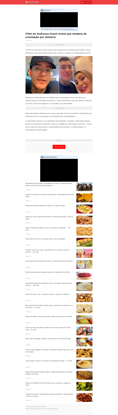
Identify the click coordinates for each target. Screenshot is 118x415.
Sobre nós (28, 408)
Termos (42, 408)
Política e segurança (35, 408)
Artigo (82, 2)
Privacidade (47, 408)
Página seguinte (59, 146)
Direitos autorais (54, 408)
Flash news (89, 2)
